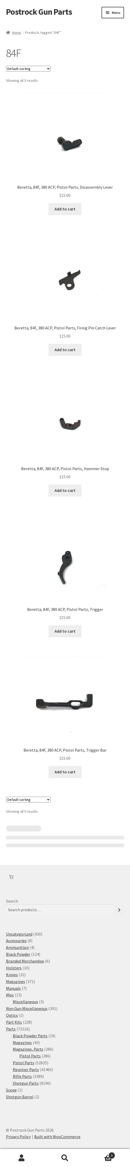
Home (16, 32)
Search (12, 901)
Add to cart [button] (65, 208)
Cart (101, 1154)
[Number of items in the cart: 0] (11, 877)
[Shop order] (28, 69)
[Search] (119, 909)
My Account (21, 1158)
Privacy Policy (18, 1136)
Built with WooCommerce (57, 1136)
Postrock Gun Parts (39, 12)
